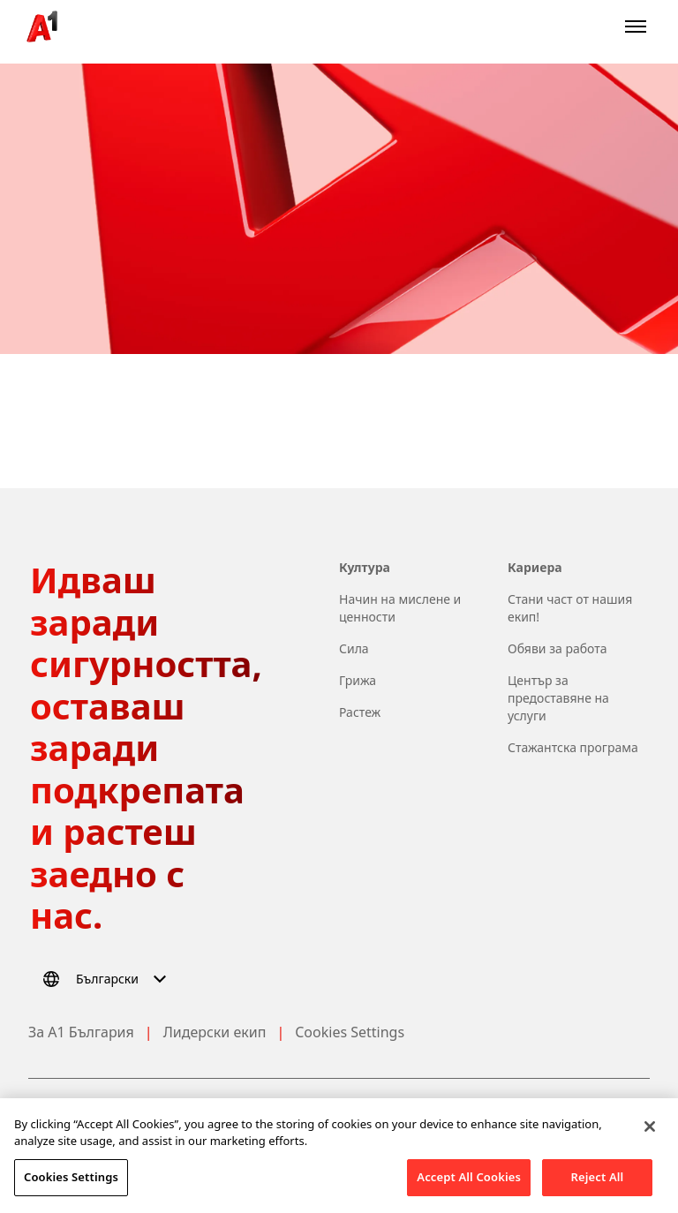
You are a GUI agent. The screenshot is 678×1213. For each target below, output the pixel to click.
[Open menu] (636, 26)
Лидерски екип (215, 1032)
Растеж (359, 712)
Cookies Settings (349, 1032)
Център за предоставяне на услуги (558, 698)
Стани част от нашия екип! (570, 608)
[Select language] (107, 979)
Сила (354, 648)
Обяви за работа (557, 648)
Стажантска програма (573, 747)
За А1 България (81, 1032)
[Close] (649, 1138)
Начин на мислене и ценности (400, 608)
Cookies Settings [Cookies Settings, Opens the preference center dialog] (71, 1189)
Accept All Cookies (469, 1189)
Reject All (597, 1189)
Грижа (357, 680)
